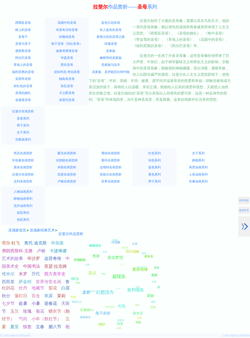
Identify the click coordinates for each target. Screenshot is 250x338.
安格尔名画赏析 (111, 174)
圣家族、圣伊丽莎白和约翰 (110, 72)
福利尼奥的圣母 (23, 72)
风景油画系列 (198, 167)
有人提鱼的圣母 (111, 30)
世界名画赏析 (110, 181)
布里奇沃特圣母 (67, 30)
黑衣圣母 (67, 64)
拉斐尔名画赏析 (23, 111)
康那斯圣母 (23, 51)
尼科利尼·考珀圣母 (67, 72)
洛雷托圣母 (67, 100)
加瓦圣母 (67, 86)
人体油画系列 (198, 174)
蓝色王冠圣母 (110, 22)
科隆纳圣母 (67, 37)
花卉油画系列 (23, 206)
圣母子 (23, 37)
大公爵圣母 (67, 93)
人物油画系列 (23, 191)
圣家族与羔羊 (110, 64)
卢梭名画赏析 (66, 181)
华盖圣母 (67, 58)
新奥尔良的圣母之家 (111, 37)
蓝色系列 (154, 167)
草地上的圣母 (23, 64)
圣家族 (110, 51)
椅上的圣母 (23, 30)
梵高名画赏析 (23, 153)
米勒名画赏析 (66, 167)
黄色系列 (154, 174)
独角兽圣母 (67, 79)
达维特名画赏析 (111, 167)
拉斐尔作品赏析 (70, 234)
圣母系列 (23, 118)
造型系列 (23, 212)
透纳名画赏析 (110, 153)
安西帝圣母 (23, 79)
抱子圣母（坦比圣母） (67, 43)
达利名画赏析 (23, 181)
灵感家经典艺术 (42, 230)
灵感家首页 (17, 230)
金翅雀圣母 (23, 100)
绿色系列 (154, 160)
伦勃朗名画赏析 (67, 160)
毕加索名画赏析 (23, 160)
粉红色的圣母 (23, 86)
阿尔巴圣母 (23, 58)
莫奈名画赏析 (23, 167)
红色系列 (154, 153)
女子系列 (23, 132)
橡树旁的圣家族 (111, 58)
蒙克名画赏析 (66, 153)
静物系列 (198, 160)
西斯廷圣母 (23, 22)
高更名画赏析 (66, 174)
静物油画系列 (23, 198)
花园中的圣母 (66, 22)
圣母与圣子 (23, 43)
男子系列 (23, 125)
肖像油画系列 (198, 181)
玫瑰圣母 (110, 43)
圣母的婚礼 (23, 93)
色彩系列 (23, 219)
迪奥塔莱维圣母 (67, 51)
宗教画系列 (23, 139)
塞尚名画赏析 (110, 160)
